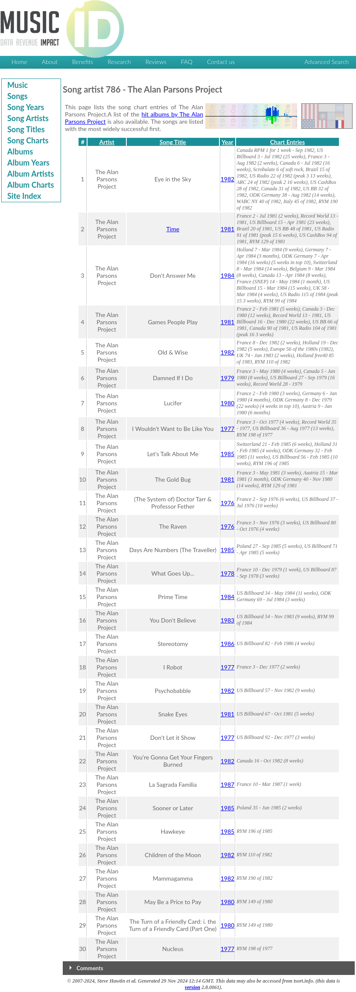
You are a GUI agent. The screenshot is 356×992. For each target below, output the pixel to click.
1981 (227, 229)
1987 (227, 784)
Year (227, 141)
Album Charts (30, 184)
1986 (227, 643)
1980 (227, 403)
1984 (227, 275)
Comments (89, 968)
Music (17, 85)
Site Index (24, 196)
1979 (227, 377)
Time (173, 229)
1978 (227, 573)
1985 (227, 453)
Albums (20, 151)
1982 (227, 179)
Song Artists (28, 118)
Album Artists (30, 173)
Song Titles (26, 129)
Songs (17, 96)
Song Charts (28, 140)
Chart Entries (287, 141)
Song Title (173, 141)
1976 (227, 502)
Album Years (28, 162)
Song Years (25, 107)
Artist (106, 141)
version (192, 987)
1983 (227, 620)
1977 (227, 428)
